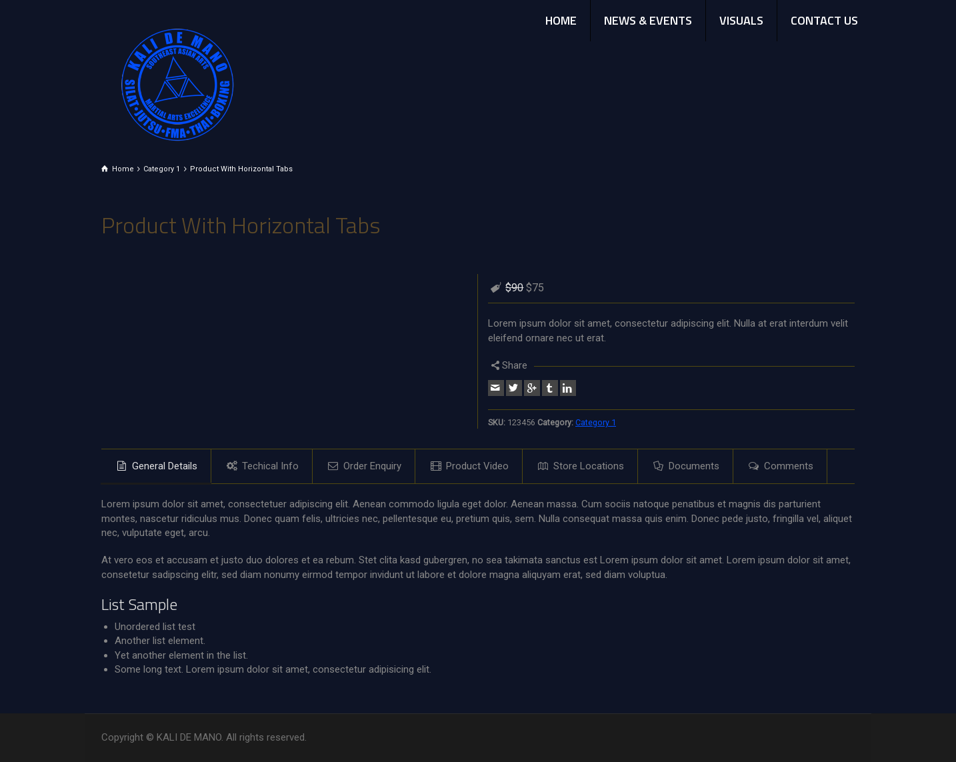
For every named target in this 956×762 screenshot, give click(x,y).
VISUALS (741, 20)
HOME (561, 20)
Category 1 (595, 422)
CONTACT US (824, 20)
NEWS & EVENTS (648, 20)
